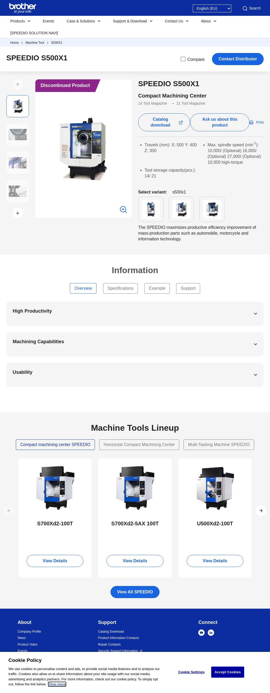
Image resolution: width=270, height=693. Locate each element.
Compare (192, 59)
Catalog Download (111, 631)
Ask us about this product (219, 122)
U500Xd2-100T (215, 523)
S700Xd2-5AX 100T (135, 523)
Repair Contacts (109, 644)
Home (14, 43)
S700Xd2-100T (55, 523)
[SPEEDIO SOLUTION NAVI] (34, 33)
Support (188, 288)
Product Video (27, 644)
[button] (17, 84)
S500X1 (56, 43)
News (22, 638)
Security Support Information (118, 651)
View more (57, 684)
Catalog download (160, 122)
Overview (83, 288)
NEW (26, 463)
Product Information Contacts (118, 638)
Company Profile (29, 631)
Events (48, 21)
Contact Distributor (238, 59)
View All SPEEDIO (135, 592)
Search (251, 8)
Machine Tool (35, 43)
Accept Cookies (228, 672)
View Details (55, 561)
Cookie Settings (191, 672)
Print (260, 122)
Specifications (121, 288)
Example (157, 288)
